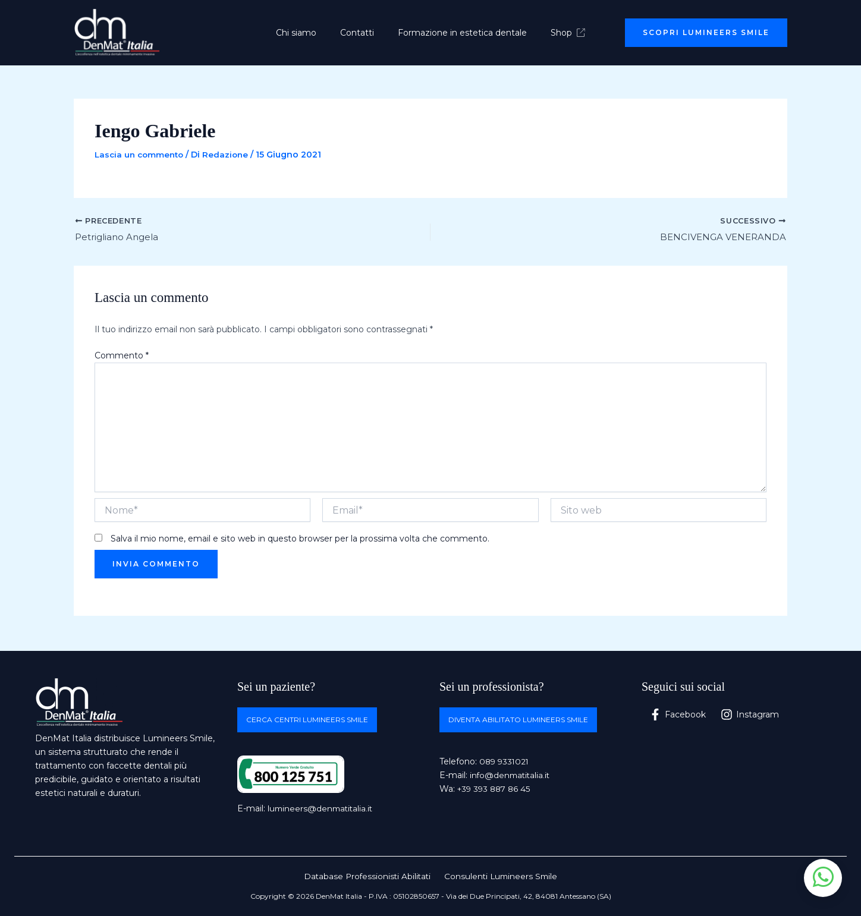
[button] (706, 32)
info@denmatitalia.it (511, 775)
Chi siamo (307, 32)
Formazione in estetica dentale (458, 32)
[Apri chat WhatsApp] (823, 878)
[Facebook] (677, 714)
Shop (557, 32)
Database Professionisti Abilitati (368, 876)
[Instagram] (750, 714)
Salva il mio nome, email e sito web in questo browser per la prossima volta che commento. (300, 539)
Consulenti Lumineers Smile (500, 876)
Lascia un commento (141, 154)
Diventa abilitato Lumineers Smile (518, 719)
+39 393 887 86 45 (496, 789)
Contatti (361, 32)
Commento (122, 356)
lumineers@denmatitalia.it (322, 808)
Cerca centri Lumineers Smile (307, 719)
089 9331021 (505, 761)
